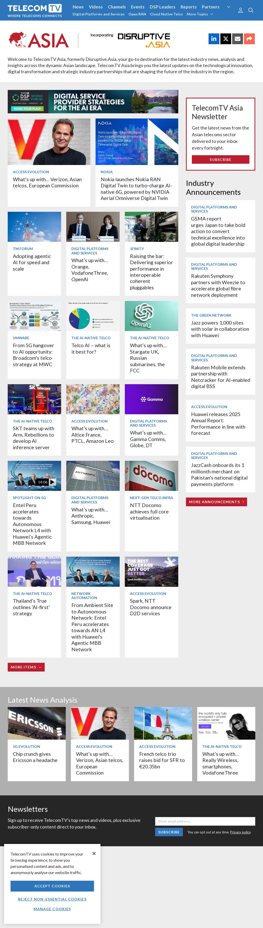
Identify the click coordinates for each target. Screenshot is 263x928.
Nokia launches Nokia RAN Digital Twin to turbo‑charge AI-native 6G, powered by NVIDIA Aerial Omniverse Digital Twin (136, 188)
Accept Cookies (52, 886)
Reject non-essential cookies (52, 899)
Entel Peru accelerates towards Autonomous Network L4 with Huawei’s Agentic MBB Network (32, 524)
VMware (21, 338)
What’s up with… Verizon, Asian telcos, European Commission (47, 182)
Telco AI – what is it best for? (90, 348)
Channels (117, 7)
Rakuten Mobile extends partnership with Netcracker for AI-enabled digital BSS (220, 376)
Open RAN (137, 14)
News (78, 7)
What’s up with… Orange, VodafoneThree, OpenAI (89, 269)
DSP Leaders (162, 7)
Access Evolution (31, 172)
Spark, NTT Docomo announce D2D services (151, 607)
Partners (211, 7)
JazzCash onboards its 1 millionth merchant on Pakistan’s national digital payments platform (219, 474)
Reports (189, 7)
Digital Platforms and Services (99, 14)
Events (138, 7)
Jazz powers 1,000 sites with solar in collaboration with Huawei (220, 329)
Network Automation (84, 595)
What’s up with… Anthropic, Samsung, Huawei (90, 516)
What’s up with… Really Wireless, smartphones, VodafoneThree (220, 763)
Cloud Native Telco (166, 14)
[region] (52, 884)
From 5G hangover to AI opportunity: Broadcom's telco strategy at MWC (33, 354)
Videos (96, 7)
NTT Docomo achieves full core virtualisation (149, 511)
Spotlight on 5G (29, 497)
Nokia (107, 172)
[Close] (94, 853)
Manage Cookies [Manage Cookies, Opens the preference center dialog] (52, 909)
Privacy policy (240, 832)
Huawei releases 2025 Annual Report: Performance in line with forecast (218, 423)
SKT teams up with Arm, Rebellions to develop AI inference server (33, 437)
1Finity (137, 248)
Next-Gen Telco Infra (151, 497)
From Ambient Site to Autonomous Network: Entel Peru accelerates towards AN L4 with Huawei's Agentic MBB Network (92, 627)
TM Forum (23, 248)
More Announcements (216, 502)
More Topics (200, 14)
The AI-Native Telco (91, 338)
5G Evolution (26, 746)
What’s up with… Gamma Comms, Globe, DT (148, 439)
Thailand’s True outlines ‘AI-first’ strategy (31, 607)
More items (26, 667)
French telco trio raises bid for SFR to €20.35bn (162, 760)
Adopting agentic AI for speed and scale (32, 262)
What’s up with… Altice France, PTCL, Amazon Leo (92, 434)
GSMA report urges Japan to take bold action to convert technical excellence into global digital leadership (218, 231)
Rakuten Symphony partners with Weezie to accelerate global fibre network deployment (218, 285)
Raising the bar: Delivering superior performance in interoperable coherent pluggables (151, 271)
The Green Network (211, 315)
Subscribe (220, 159)
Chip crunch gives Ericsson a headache (35, 757)
